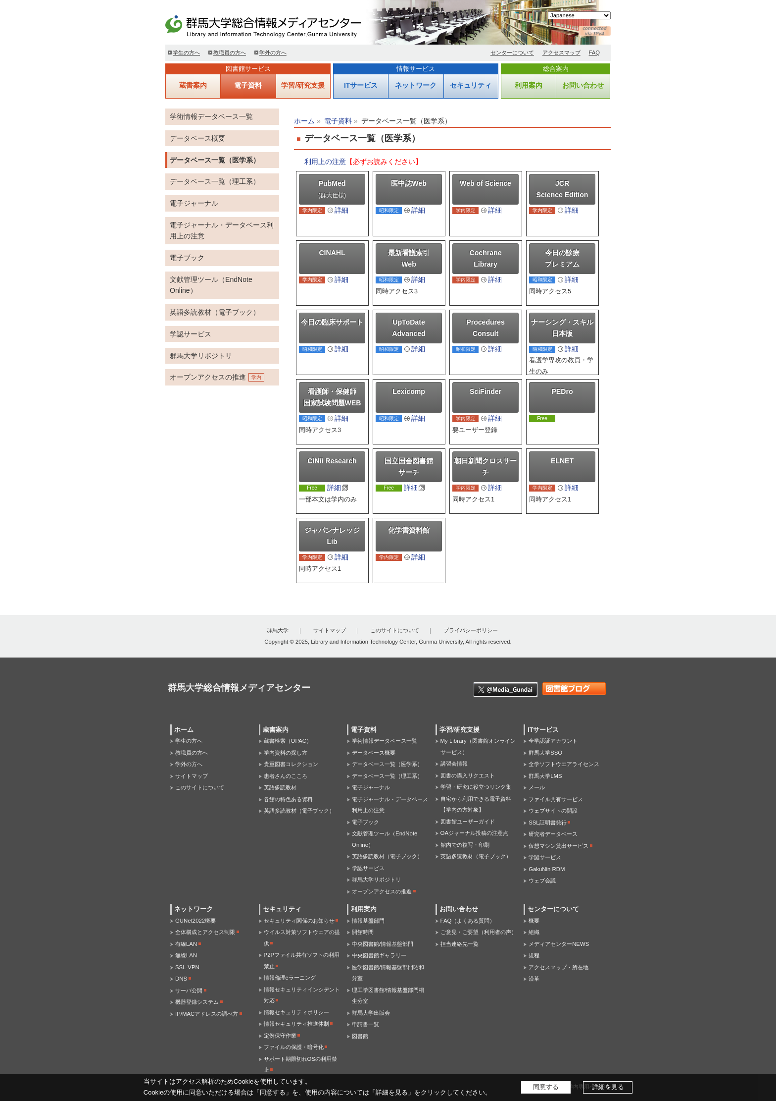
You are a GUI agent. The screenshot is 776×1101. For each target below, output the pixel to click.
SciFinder (485, 391)
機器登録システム (197, 1002)
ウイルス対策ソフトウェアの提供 (302, 937)
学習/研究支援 (303, 85)
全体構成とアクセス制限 (205, 932)
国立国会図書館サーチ (409, 466)
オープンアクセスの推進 (208, 377)
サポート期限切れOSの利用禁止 (300, 1064)
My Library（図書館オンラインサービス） (478, 746)
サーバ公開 (188, 990)
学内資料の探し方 (285, 753)
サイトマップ (329, 630)
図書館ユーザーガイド (467, 822)
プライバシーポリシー (470, 630)
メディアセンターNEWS (559, 944)
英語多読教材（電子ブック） (215, 312)
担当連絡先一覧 (459, 944)
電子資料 (248, 85)
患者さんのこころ (285, 776)
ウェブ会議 (542, 880)
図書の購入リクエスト (467, 775)
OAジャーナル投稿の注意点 (474, 833)
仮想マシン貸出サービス (558, 846)
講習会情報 (454, 764)
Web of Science (485, 183)
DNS (181, 979)
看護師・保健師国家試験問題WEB (332, 397)
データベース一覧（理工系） (215, 181)
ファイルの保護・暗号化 (294, 1047)
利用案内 (528, 85)
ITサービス (361, 85)
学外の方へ (273, 52)
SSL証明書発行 (548, 823)
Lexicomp (408, 391)
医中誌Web (408, 183)
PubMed (332, 189)
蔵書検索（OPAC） (288, 741)
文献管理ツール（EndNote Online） (211, 285)
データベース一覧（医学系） (215, 160)
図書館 (360, 1036)
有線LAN (186, 944)
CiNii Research (331, 461)
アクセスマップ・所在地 (558, 967)
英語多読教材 (280, 787)
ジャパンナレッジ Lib (332, 536)
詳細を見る (608, 1087)
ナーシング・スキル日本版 (562, 327)
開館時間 (363, 932)
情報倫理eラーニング (290, 978)
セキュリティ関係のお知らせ (299, 921)
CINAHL (332, 253)
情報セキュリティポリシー (296, 1012)
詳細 (341, 210)
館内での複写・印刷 (464, 845)
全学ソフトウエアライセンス (564, 764)
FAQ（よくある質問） (467, 921)
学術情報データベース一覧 (211, 116)
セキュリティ (470, 85)
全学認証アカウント (553, 741)
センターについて (512, 52)
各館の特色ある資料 (288, 799)
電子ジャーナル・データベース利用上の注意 (222, 230)
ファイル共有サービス (556, 799)
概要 (534, 921)
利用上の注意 (325, 161)
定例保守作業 (280, 1036)
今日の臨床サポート (332, 322)
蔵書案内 (193, 85)
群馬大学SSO (545, 753)
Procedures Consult (485, 327)
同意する (546, 1087)
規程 (534, 955)
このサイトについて (394, 630)
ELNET (562, 461)
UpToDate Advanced (408, 327)
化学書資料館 (409, 530)
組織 (534, 932)
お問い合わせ (583, 85)
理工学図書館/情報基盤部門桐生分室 (388, 995)
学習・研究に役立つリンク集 (475, 787)
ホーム (304, 121)
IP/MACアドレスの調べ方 (206, 1014)
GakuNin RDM (547, 869)
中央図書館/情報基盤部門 (382, 944)
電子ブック (187, 258)
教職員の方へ (229, 52)
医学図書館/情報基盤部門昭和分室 (388, 973)
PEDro (562, 391)
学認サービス (190, 334)
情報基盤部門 (368, 921)
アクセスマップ (561, 52)
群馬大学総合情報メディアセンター (279, 25)
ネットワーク (415, 85)
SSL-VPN (187, 967)
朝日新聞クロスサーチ (485, 466)
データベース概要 (197, 138)
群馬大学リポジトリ (201, 356)
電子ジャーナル (194, 203)
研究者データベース (553, 834)
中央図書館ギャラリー (379, 955)
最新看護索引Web (409, 258)
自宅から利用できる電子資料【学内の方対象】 (475, 804)
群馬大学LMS (545, 776)
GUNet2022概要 (195, 921)
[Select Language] (579, 15)
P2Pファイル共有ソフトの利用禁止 (302, 960)
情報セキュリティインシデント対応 (302, 995)
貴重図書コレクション (291, 764)
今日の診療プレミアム (562, 258)
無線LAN (186, 955)
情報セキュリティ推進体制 (296, 1024)
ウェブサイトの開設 (553, 811)
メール (537, 787)
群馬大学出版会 (371, 1013)
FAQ (594, 52)
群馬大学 (278, 630)
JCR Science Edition (562, 189)
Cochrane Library (486, 258)
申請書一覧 (365, 1024)
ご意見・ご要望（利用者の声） (478, 932)
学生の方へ (186, 52)
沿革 (534, 979)
